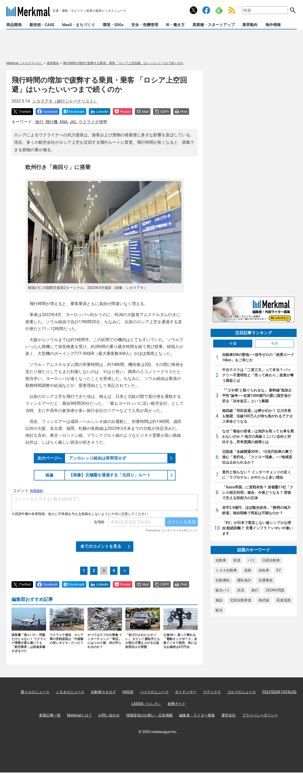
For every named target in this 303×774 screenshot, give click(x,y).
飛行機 (51, 121)
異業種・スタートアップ (213, 25)
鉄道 (237, 560)
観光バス (222, 590)
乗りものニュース (35, 692)
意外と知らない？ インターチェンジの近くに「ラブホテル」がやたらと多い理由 (256, 474)
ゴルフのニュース (241, 692)
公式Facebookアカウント (206, 10)
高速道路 (283, 600)
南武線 (263, 600)
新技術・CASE (42, 25)
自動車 (220, 560)
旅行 (39, 121)
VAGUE (128, 692)
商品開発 (14, 25)
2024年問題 (275, 590)
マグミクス (212, 692)
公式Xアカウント (193, 10)
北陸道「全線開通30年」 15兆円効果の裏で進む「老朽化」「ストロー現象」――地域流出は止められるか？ (257, 457)
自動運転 (222, 580)
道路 (247, 570)
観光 (219, 610)
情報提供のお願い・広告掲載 (149, 715)
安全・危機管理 (144, 25)
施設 (219, 600)
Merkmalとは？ (79, 715)
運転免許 (244, 580)
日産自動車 (271, 560)
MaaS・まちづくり (78, 25)
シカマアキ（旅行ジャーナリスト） (65, 101)
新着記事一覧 (50, 715)
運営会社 (228, 715)
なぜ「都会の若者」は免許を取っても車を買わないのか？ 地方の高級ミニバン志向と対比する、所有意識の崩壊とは (258, 436)
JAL (73, 121)
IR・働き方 (175, 25)
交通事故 (265, 580)
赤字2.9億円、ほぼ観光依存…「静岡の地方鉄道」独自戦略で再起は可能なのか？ (256, 510)
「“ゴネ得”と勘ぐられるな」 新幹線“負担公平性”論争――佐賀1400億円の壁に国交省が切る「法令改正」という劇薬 (257, 395)
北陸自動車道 (240, 600)
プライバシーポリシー (260, 715)
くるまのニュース (70, 692)
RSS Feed (232, 10)
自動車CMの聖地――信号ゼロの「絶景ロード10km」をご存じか (258, 357)
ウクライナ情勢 (93, 121)
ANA (63, 121)
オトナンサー (186, 692)
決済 (240, 590)
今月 (274, 343)
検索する (293, 10)
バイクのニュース (154, 692)
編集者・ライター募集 (197, 715)
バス (251, 560)
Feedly (219, 10)
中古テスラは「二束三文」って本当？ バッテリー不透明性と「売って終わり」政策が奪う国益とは (258, 375)
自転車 (263, 570)
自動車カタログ (103, 692)
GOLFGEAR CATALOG (279, 692)
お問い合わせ (109, 715)
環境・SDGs (113, 25)
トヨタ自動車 (226, 570)
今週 (232, 343)
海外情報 (273, 25)
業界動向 (250, 25)
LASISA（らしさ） (146, 704)
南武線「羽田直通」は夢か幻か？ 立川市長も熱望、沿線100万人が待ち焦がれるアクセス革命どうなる (257, 416)
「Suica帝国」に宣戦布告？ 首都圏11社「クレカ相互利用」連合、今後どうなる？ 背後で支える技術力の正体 (258, 492)
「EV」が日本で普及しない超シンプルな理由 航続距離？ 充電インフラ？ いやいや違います (257, 528)
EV (278, 570)
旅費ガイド (177, 704)
